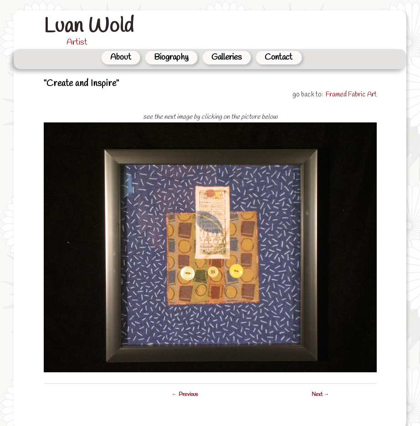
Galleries (226, 57)
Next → (320, 394)
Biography (171, 57)
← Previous (185, 394)
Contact (278, 57)
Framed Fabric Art (351, 94)
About (120, 57)
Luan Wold (88, 26)
